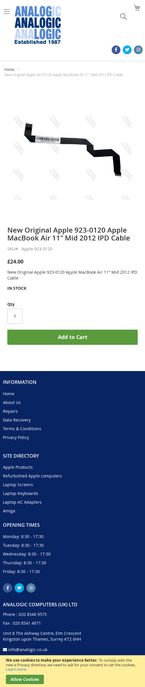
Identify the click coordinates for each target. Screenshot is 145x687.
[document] (72, 671)
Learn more (16, 669)
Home (9, 69)
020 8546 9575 (33, 614)
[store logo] (38, 25)
